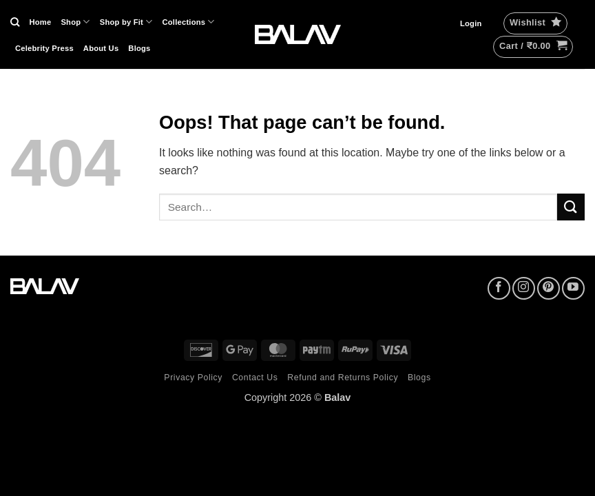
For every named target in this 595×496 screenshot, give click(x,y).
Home (40, 22)
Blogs (139, 48)
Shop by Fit (126, 21)
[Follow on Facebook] (499, 288)
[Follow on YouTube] (573, 288)
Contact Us (255, 377)
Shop (75, 21)
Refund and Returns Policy (342, 377)
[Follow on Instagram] (523, 288)
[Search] (14, 22)
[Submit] (571, 207)
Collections (189, 21)
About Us (101, 48)
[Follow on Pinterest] (548, 288)
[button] (471, 23)
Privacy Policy (193, 377)
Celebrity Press (44, 48)
